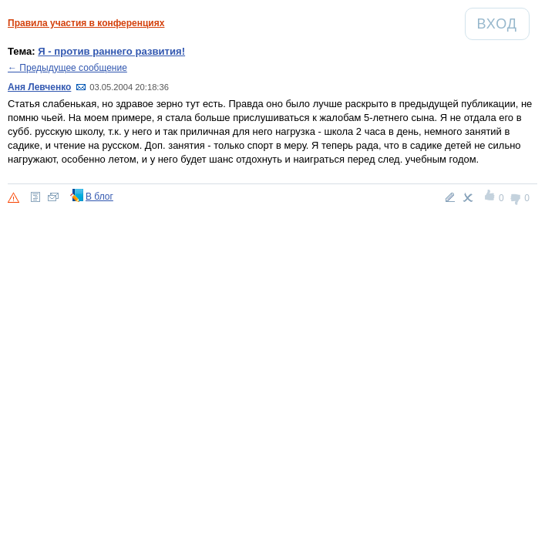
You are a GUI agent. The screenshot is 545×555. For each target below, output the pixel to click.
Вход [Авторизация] (503, 23)
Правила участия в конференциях (86, 23)
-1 (516, 197)
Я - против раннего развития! (111, 51)
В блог (99, 196)
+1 (490, 197)
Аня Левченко (39, 87)
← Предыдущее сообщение (67, 67)
